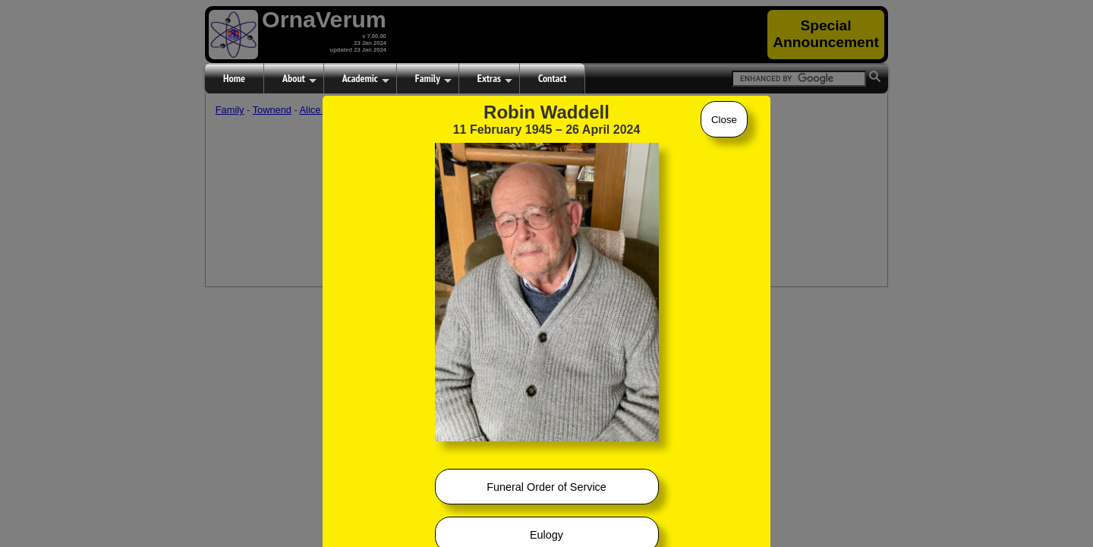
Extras (494, 79)
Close (724, 119)
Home (234, 78)
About (299, 79)
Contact (552, 78)
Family (433, 79)
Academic (365, 79)
